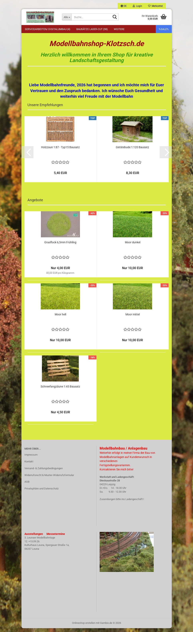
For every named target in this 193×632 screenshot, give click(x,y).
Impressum (30, 458)
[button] (124, 6)
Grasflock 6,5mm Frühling (60, 246)
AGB (26, 485)
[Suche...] (67, 17)
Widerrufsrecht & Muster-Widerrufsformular (49, 478)
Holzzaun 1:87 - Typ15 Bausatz (60, 151)
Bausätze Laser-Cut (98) (92, 29)
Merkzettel (155, 6)
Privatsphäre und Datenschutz (41, 492)
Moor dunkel (132, 246)
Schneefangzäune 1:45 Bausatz (60, 390)
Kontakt (28, 465)
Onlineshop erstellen (83, 626)
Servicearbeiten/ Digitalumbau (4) (47, 29)
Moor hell (60, 318)
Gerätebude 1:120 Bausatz (132, 151)
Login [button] (137, 6)
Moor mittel (132, 318)
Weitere (119, 29)
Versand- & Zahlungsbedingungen (43, 472)
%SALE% (164, 29)
